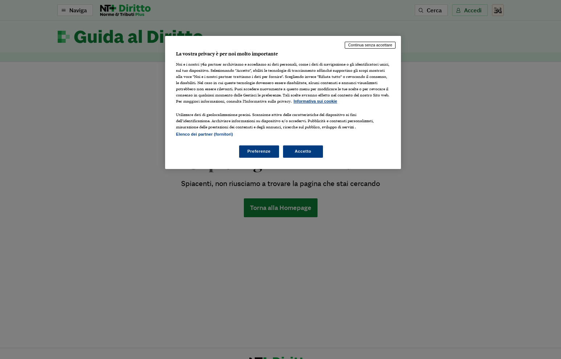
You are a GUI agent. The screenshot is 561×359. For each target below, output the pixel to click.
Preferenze (259, 151)
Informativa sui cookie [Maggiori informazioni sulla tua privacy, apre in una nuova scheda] (315, 101)
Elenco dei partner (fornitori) (204, 134)
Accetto (303, 151)
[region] (283, 102)
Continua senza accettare (370, 45)
